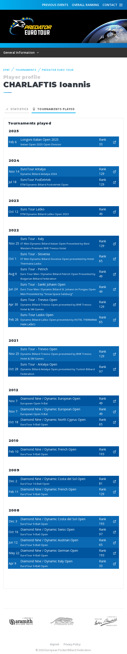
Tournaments (26, 69)
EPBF (6, 69)
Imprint (54, 644)
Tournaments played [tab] (53, 109)
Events (55, 5)
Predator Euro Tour (58, 69)
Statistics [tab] (16, 109)
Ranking (85, 5)
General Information (19, 52)
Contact (110, 5)
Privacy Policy (72, 644)
